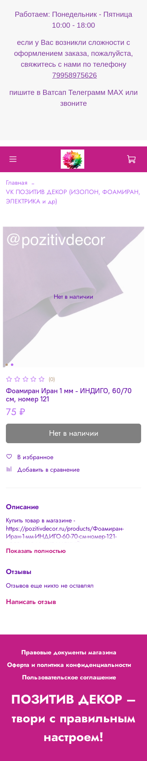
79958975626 (74, 75)
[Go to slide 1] (6, 365)
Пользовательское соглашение (69, 677)
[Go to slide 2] (12, 365)
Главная (16, 182)
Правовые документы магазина (68, 652)
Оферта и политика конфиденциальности (69, 664)
